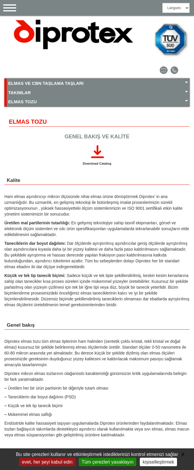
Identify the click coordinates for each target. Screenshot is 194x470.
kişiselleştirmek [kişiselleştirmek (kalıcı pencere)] (158, 461)
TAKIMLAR (98, 92)
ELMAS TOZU (98, 101)
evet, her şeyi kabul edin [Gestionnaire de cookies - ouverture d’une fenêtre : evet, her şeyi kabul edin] (47, 461)
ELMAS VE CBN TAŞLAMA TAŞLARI (98, 83)
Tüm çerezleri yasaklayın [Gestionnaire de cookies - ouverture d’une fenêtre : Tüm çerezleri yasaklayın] (108, 461)
